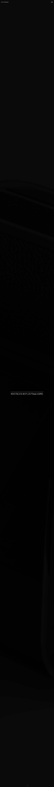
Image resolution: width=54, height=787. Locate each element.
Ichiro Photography (5, 2)
